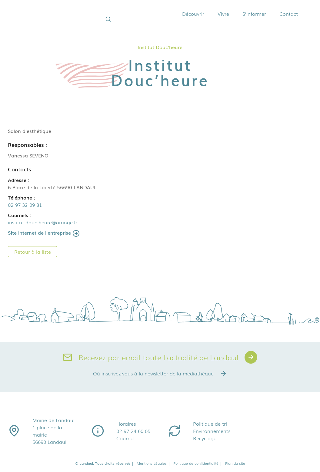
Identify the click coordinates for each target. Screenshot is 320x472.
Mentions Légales (153, 463)
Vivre (223, 13)
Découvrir (193, 13)
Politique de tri (210, 423)
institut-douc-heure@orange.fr (42, 222)
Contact (288, 13)
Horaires (126, 423)
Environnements (211, 430)
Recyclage (204, 438)
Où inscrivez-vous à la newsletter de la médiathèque (160, 373)
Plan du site (235, 463)
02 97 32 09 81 (25, 204)
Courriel (125, 438)
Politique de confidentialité (197, 463)
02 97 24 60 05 (133, 430)
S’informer (254, 13)
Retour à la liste (32, 251)
